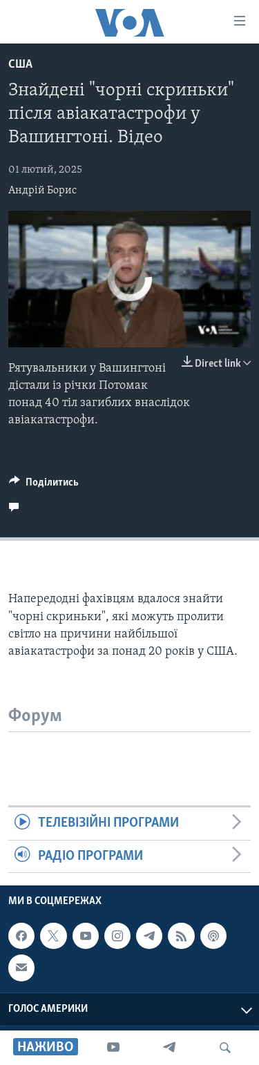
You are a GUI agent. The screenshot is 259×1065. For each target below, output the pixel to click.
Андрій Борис (42, 190)
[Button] (44, 485)
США (20, 64)
